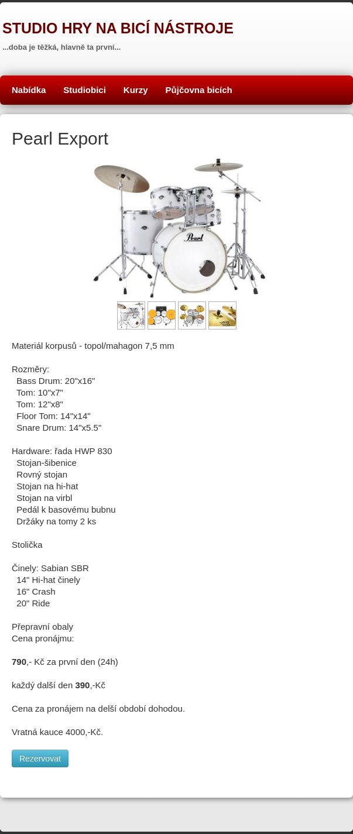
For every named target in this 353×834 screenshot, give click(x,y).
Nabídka (29, 90)
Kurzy (136, 90)
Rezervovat (40, 758)
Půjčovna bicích (199, 90)
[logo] (117, 32)
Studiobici (84, 90)
